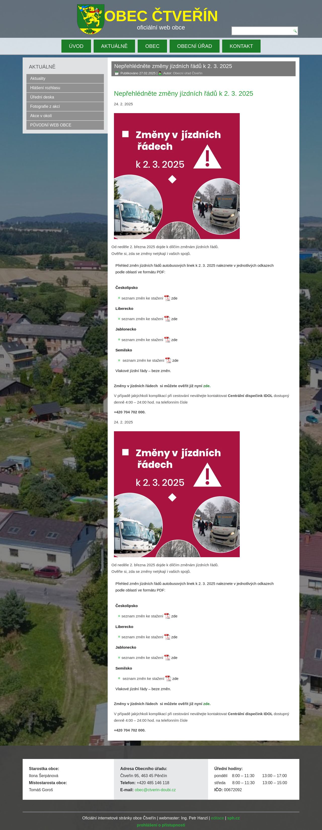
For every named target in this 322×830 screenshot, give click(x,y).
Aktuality (37, 78)
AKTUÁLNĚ (114, 46)
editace (217, 818)
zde (174, 298)
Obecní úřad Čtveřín (187, 73)
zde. (207, 386)
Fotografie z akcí (45, 106)
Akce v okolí (41, 116)
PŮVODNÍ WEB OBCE (50, 125)
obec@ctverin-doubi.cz (155, 790)
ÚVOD (76, 46)
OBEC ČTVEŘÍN (161, 16)
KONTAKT (241, 46)
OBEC (152, 46)
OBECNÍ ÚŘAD (194, 46)
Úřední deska (42, 97)
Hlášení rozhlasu (45, 88)
